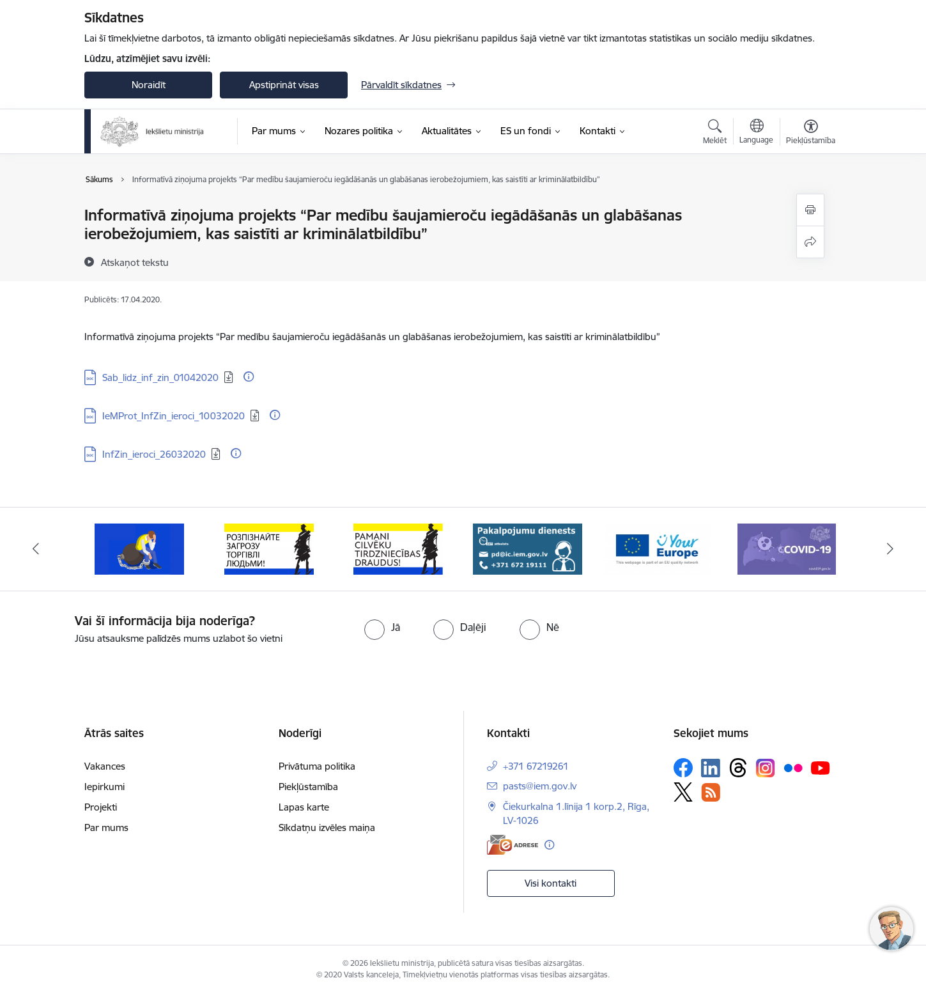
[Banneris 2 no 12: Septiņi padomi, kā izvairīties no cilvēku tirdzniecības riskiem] (139, 548)
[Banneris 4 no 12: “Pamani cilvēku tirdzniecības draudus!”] (398, 548)
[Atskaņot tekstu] (135, 262)
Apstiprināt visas (284, 85)
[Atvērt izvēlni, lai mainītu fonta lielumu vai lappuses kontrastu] (811, 133)
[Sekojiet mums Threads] (738, 767)
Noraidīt (149, 85)
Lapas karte (304, 807)
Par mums (106, 827)
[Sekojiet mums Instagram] (765, 768)
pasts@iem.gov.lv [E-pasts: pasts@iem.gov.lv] (539, 786)
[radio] (382, 627)
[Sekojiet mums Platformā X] (683, 792)
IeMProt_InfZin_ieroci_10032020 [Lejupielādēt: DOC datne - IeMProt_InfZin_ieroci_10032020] (173, 416)
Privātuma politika (317, 766)
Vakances (104, 766)
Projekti (100, 807)
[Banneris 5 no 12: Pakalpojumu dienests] (527, 548)
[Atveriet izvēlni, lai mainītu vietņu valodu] (756, 133)
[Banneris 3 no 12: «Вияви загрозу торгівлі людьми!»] (269, 548)
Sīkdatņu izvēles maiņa (327, 827)
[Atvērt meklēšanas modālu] (715, 133)
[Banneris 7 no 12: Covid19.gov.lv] (786, 548)
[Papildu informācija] (248, 376)
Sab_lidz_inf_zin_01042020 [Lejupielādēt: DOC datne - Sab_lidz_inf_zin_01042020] (160, 377)
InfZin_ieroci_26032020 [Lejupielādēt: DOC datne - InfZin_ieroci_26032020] (154, 454)
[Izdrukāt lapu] (810, 210)
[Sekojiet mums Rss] (710, 792)
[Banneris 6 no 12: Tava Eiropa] (657, 548)
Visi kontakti (550, 883)
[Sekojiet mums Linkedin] (710, 768)
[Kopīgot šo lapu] (810, 242)
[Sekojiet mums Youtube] (820, 767)
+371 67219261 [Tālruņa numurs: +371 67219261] (536, 766)
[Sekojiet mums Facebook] (683, 767)
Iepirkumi (104, 786)
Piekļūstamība (308, 786)
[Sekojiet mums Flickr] (793, 767)
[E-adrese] (512, 844)
